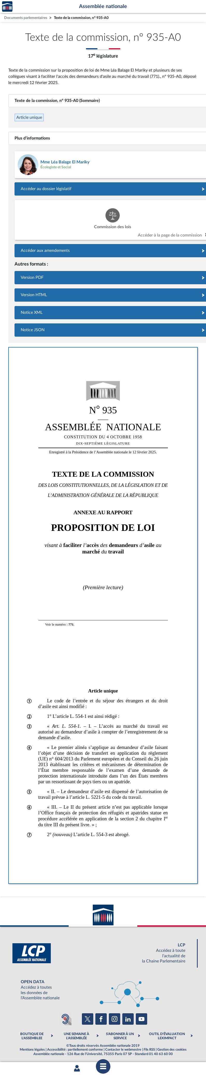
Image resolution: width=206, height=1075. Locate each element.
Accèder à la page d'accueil (7, 7)
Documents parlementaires (25, 18)
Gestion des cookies (172, 1049)
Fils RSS (149, 1049)
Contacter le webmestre (123, 1049)
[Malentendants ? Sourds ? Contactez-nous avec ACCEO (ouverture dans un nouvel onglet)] (65, 1019)
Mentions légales (32, 1049)
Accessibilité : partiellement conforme (75, 1049)
